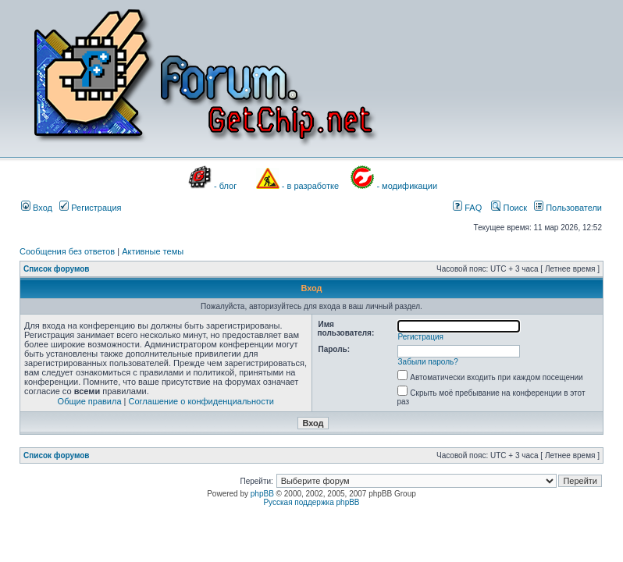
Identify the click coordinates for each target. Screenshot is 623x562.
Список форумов (56, 269)
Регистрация (90, 207)
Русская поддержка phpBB (311, 502)
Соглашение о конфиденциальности (201, 401)
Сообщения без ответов (67, 251)
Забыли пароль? (428, 361)
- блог (225, 185)
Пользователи (568, 207)
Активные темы (152, 251)
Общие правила (90, 401)
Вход (36, 207)
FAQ (467, 207)
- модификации (406, 185)
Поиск (509, 207)
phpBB (262, 493)
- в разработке (310, 185)
